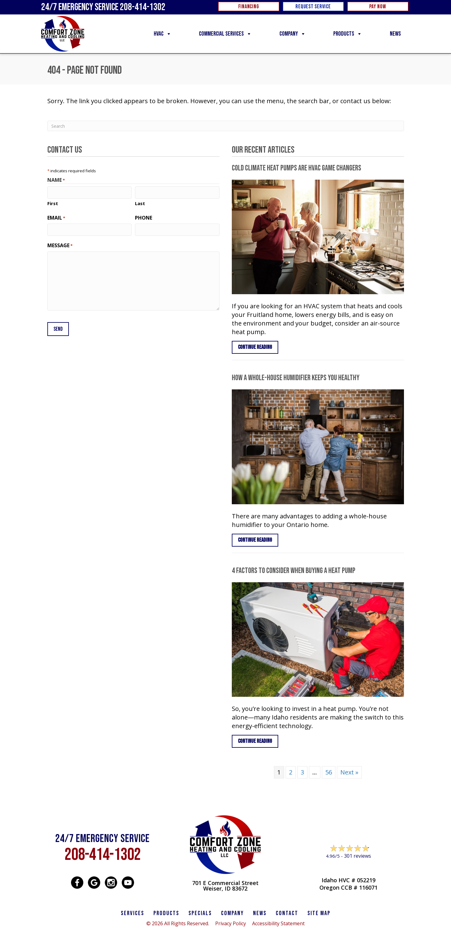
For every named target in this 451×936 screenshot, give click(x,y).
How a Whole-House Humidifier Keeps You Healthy (295, 378)
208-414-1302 (103, 854)
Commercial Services (225, 34)
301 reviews (357, 855)
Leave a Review (348, 868)
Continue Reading (258, 347)
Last (140, 203)
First (52, 203)
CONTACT (287, 913)
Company (292, 34)
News (395, 33)
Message (60, 245)
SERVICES (132, 913)
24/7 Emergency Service (103, 7)
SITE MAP (318, 913)
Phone (143, 217)
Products (347, 34)
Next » (349, 772)
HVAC (163, 34)
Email (56, 217)
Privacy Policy (230, 923)
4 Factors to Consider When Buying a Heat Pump (293, 570)
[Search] (225, 126)
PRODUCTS (166, 913)
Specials (200, 913)
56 (328, 772)
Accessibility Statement (278, 923)
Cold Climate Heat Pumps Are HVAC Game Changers (296, 168)
